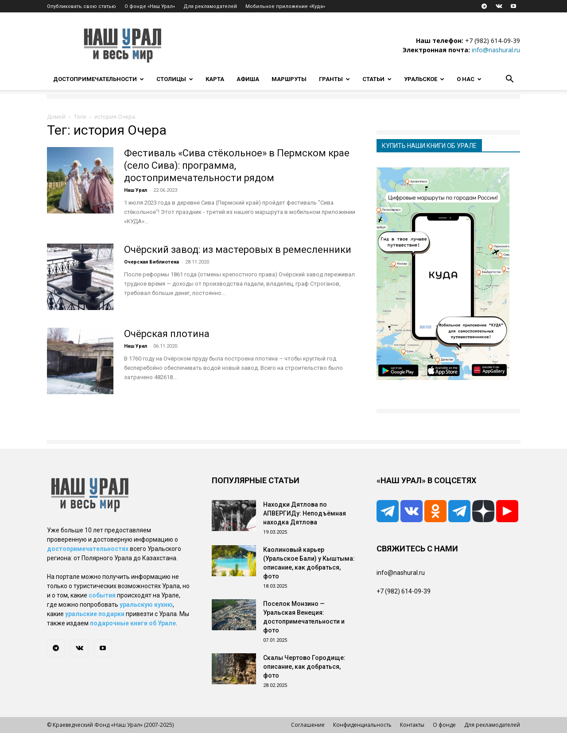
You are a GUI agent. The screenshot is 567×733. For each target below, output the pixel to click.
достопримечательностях (87, 548)
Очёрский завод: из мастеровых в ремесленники (237, 249)
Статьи (377, 79)
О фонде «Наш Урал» (149, 6)
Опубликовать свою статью (81, 6)
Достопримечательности (98, 79)
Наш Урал (135, 190)
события (102, 595)
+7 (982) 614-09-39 (492, 40)
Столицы (174, 79)
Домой (56, 116)
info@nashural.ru (496, 50)
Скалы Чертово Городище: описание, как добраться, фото (304, 666)
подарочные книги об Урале (133, 623)
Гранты (334, 79)
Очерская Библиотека (151, 262)
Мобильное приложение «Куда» (285, 6)
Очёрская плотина (167, 333)
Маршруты (289, 79)
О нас (469, 79)
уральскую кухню (146, 604)
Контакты (412, 725)
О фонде (444, 725)
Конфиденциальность (362, 725)
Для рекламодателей (210, 6)
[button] (509, 80)
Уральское (424, 79)
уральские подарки (94, 613)
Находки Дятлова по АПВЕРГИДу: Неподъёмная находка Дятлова (304, 513)
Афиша (248, 79)
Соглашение (308, 725)
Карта (215, 79)
